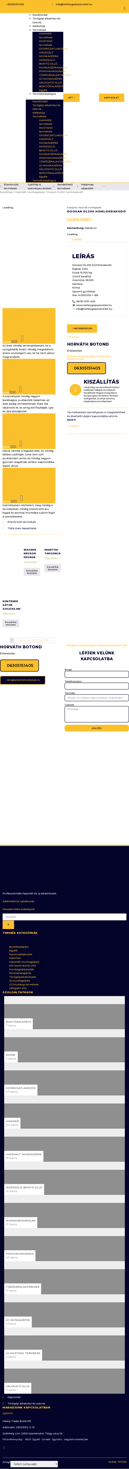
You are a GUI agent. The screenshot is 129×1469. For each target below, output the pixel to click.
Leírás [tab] (77, 239)
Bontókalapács (19, 942)
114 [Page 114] (40, 633)
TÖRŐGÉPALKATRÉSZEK (55, 75)
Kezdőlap (6, 192)
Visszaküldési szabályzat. (18, 904)
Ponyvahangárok (20, 968)
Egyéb (43, 90)
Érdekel (73, 337)
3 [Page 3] (20, 633)
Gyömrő (7, 1408)
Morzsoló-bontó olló (22, 961)
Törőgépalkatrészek (22, 972)
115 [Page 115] (46, 633)
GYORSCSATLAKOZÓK (53, 48)
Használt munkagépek (30, 192)
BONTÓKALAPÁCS (51, 86)
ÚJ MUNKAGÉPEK (50, 78)
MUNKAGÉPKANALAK (53, 67)
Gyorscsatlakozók (20, 949)
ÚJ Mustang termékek (24, 980)
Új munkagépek (19, 976)
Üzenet (69, 698)
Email (68, 662)
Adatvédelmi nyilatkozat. (18, 896)
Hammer (15, 953)
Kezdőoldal (40, 14)
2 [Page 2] (15, 633)
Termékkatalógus (44, 93)
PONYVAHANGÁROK (52, 71)
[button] (44, 98)
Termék (70, 686)
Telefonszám (73, 674)
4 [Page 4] (24, 633)
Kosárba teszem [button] (32, 564)
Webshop (38, 26)
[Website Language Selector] (34, 1464)
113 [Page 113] (34, 633)
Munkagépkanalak (21, 964)
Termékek (39, 29)
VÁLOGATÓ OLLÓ (50, 82)
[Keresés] (8, 920)
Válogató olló (17, 983)
